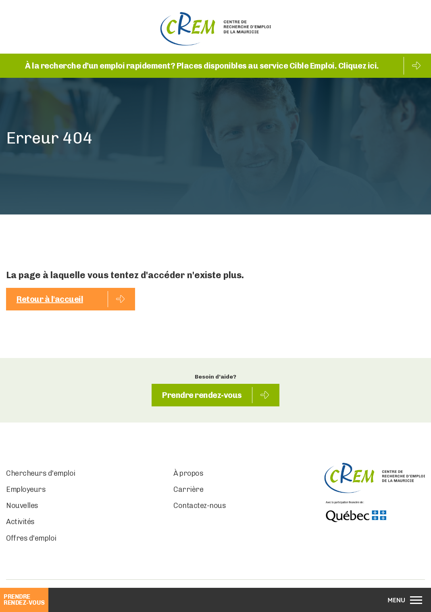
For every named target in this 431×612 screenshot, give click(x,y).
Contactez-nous (199, 505)
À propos (188, 473)
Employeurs (26, 489)
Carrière (188, 489)
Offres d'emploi (31, 538)
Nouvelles (22, 505)
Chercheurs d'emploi (40, 473)
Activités (20, 521)
